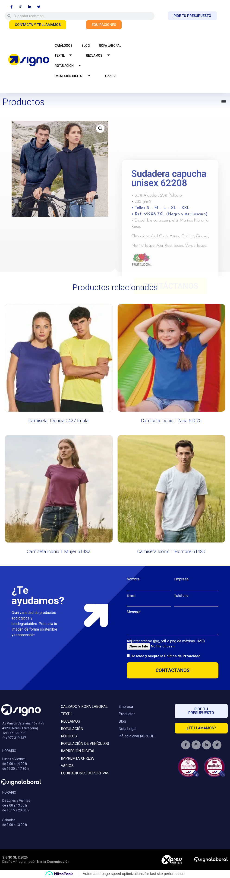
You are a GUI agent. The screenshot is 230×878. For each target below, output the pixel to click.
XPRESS (111, 76)
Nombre (133, 579)
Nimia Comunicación (53, 861)
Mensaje (134, 612)
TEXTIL (65, 56)
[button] (224, 101)
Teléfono (181, 596)
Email (131, 596)
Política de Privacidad (182, 656)
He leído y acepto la (165, 656)
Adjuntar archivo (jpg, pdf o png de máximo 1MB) (166, 641)
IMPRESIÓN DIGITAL (74, 76)
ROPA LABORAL (110, 45)
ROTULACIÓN (70, 66)
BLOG (86, 45)
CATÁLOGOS (63, 45)
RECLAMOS (99, 56)
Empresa (181, 579)
